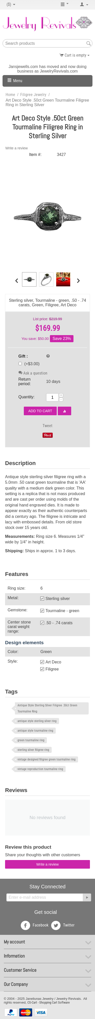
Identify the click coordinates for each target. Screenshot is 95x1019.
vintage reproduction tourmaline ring (40, 769)
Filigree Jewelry (33, 94)
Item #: (35, 154)
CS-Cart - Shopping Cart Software (48, 1002)
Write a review (16, 148)
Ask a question (32, 373)
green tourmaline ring (30, 740)
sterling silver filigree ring (33, 750)
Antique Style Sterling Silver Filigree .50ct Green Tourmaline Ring (47, 708)
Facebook (34, 925)
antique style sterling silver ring (36, 721)
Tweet (47, 425)
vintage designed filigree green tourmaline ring (46, 759)
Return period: (24, 381)
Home (10, 94)
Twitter (62, 925)
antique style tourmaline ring (35, 730)
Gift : (23, 356)
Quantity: (26, 397)
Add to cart (40, 411)
